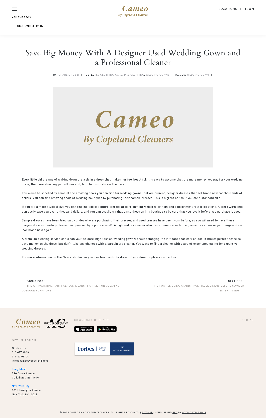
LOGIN (249, 9)
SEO (174, 412)
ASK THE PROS (21, 17)
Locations (228, 9)
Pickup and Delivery (29, 26)
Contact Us (19, 348)
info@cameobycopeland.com (30, 361)
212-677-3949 (20, 352)
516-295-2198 (20, 356)
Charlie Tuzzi (68, 75)
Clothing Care (111, 75)
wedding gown (198, 75)
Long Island (19, 369)
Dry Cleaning (134, 75)
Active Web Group (194, 412)
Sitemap (147, 412)
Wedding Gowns (158, 75)
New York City (20, 386)
